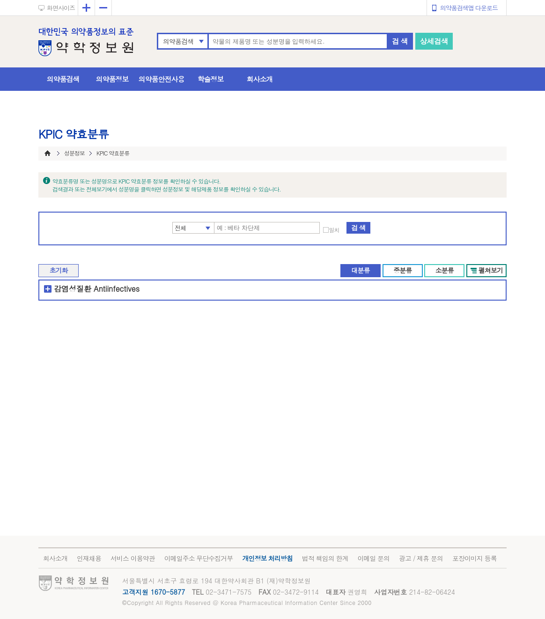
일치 (334, 230)
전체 (180, 227)
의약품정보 (112, 79)
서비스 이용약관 (132, 558)
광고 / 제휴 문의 (421, 558)
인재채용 (89, 558)
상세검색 (434, 41)
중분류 (402, 270)
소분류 (444, 270)
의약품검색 (178, 41)
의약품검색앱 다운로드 (469, 7)
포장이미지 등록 (474, 558)
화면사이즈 (61, 7)
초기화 (59, 270)
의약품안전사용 (161, 79)
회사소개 (260, 79)
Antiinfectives (117, 288)
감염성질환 (72, 288)
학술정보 (211, 79)
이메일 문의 (373, 558)
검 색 (400, 41)
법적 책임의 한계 (325, 558)
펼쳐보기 (491, 270)
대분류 (360, 270)
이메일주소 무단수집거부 (198, 558)
